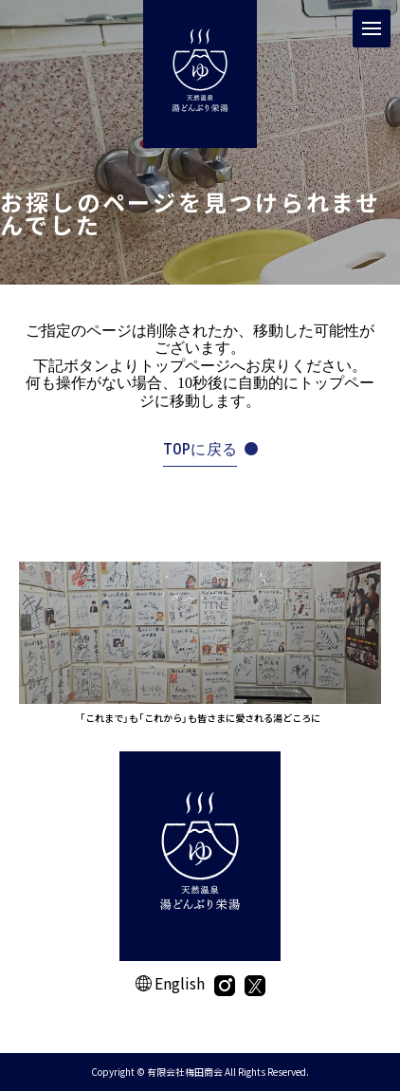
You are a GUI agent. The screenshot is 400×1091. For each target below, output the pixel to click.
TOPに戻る (200, 449)
